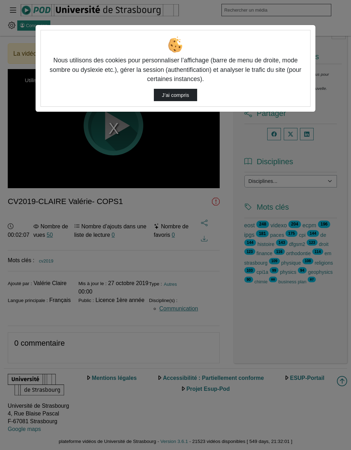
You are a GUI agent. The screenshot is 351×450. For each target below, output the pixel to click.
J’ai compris (175, 95)
